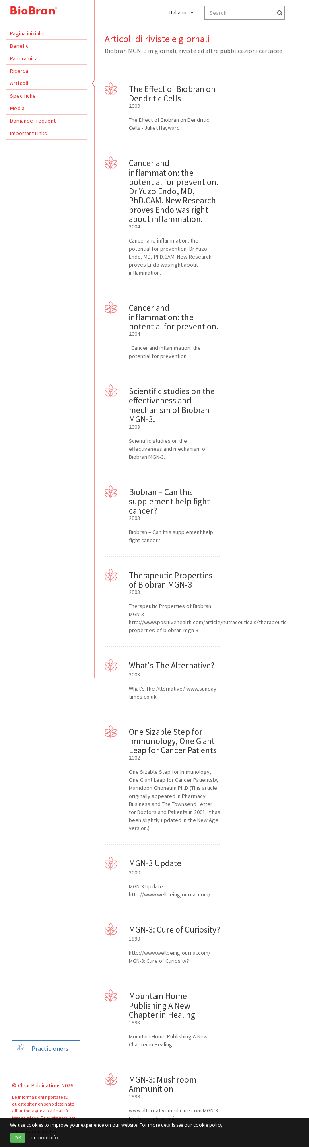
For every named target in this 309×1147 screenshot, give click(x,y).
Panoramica (24, 58)
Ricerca (19, 70)
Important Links (28, 133)
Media (17, 108)
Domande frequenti (33, 120)
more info (47, 1137)
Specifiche (23, 95)
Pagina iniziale (26, 33)
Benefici (20, 45)
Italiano (181, 12)
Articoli (19, 83)
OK (17, 1138)
